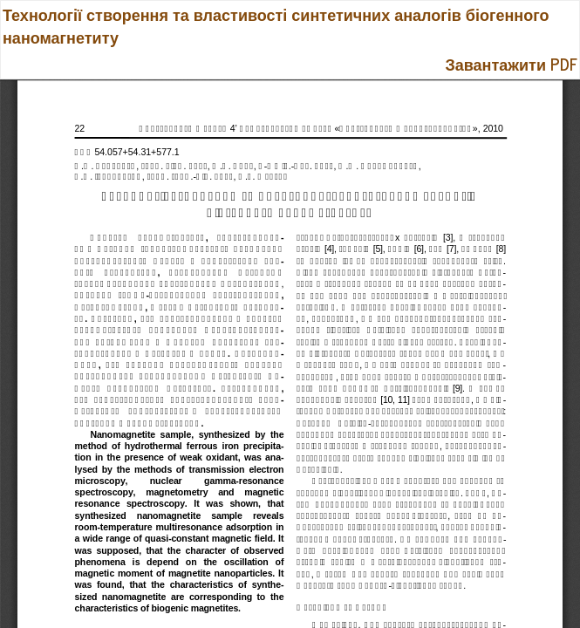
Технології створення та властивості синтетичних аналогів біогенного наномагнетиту (276, 25)
